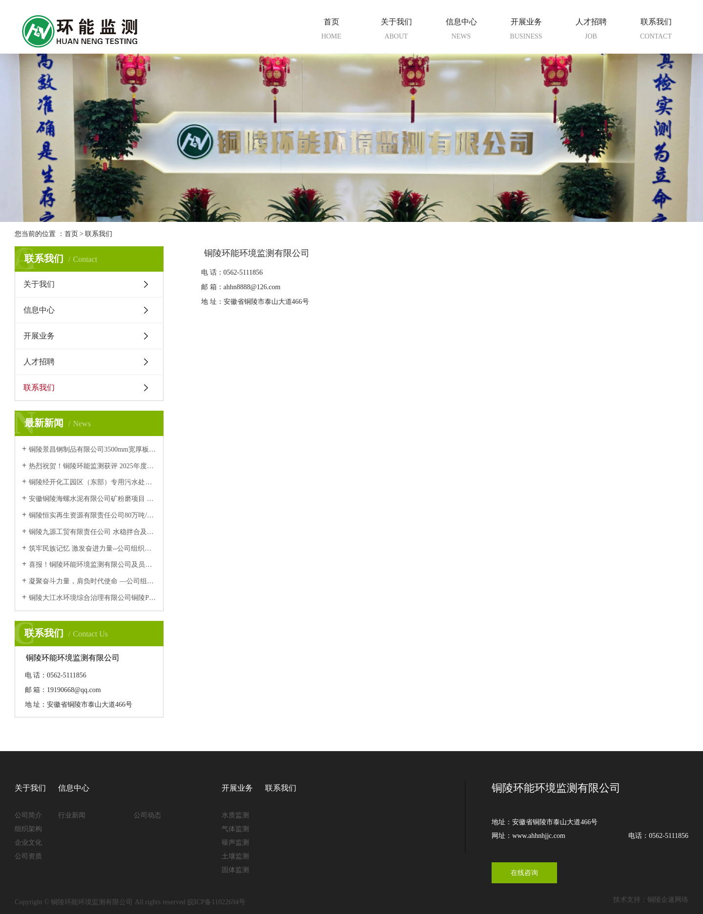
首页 (331, 31)
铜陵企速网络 (667, 899)
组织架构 (28, 829)
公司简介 (28, 815)
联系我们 (655, 31)
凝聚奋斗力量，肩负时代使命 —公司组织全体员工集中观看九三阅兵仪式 (92, 581)
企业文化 (28, 842)
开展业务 (526, 31)
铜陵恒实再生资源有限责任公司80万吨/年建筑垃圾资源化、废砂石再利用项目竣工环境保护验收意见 (92, 515)
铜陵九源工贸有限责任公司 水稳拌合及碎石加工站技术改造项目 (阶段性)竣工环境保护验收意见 (92, 532)
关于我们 (396, 31)
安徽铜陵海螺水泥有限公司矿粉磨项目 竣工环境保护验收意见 (92, 498)
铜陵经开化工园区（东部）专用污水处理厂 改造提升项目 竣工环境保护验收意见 (92, 482)
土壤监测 (235, 856)
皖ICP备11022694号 (216, 902)
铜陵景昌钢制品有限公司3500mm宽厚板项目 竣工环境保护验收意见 (92, 449)
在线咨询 (524, 872)
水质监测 (235, 815)
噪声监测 (235, 842)
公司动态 (147, 815)
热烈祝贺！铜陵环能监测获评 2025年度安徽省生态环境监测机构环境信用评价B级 (92, 466)
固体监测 (235, 870)
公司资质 (28, 856)
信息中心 (461, 31)
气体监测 (235, 829)
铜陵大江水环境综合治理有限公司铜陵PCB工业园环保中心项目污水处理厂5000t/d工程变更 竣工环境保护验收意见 (92, 597)
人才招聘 (590, 31)
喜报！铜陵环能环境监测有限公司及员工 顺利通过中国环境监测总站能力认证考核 (92, 564)
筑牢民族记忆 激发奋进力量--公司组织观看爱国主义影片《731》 (92, 548)
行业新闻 (71, 815)
